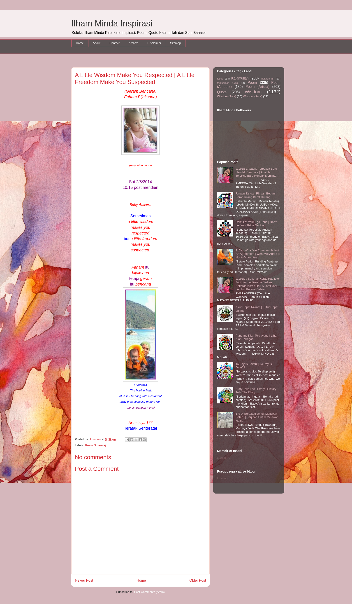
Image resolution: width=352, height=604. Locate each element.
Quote (222, 92)
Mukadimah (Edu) (227, 83)
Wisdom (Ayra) (252, 96)
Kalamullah (240, 78)
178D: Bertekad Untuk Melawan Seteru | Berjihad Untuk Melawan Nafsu (257, 417)
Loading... (223, 457)
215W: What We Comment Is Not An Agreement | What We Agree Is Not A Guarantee (258, 254)
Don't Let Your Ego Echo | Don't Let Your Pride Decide (256, 223)
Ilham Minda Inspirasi (111, 23)
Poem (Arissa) (257, 87)
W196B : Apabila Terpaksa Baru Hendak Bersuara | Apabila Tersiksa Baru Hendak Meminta (256, 172)
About (96, 43)
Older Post (197, 580)
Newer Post (84, 580)
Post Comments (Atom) (149, 592)
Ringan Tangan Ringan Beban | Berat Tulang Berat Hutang (256, 195)
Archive (133, 43)
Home (80, 43)
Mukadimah (267, 78)
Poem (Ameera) (95, 445)
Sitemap (175, 43)
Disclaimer (154, 43)
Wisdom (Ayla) (226, 96)
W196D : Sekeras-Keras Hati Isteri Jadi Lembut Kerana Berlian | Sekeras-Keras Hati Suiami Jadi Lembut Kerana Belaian (258, 284)
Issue (220, 78)
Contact (114, 43)
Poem (252, 82)
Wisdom (253, 91)
